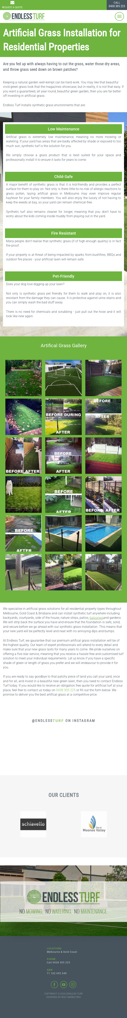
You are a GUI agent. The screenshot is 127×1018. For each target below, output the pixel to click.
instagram (72, 986)
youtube (63, 986)
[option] (33, 826)
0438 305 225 (117, 4)
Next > (26, 594)
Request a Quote (12, 7)
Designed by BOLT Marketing (63, 998)
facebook (54, 986)
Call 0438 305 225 (58, 963)
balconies (96, 618)
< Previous (9, 594)
